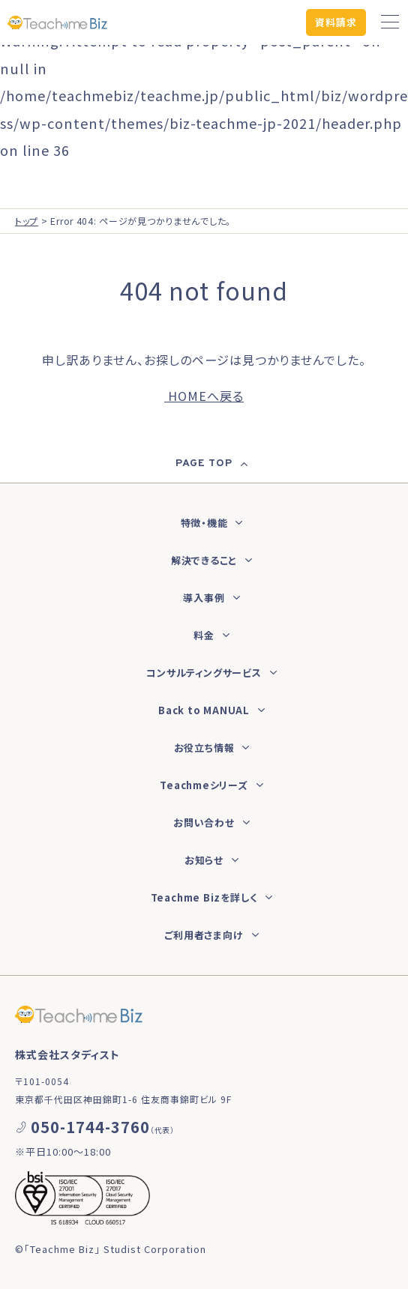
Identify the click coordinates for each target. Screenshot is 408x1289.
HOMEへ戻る (204, 396)
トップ (26, 220)
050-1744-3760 (90, 1127)
